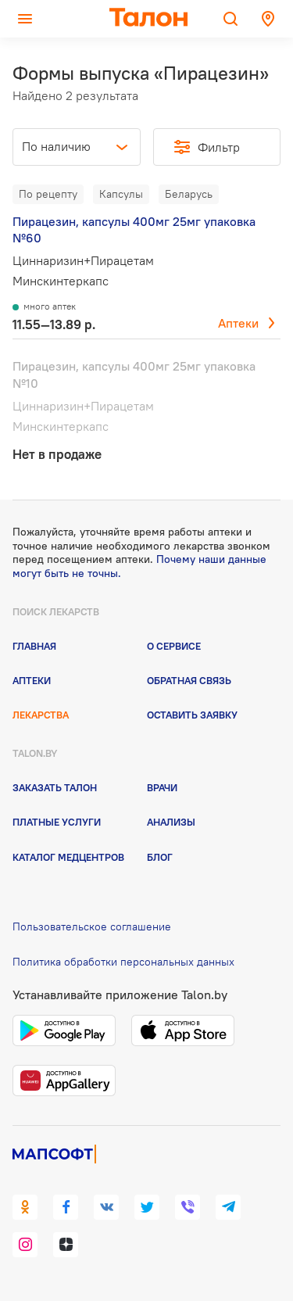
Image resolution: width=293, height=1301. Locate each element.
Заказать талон (55, 787)
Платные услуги (57, 821)
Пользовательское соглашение (92, 926)
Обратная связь (189, 680)
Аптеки (238, 323)
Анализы (171, 821)
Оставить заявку (192, 714)
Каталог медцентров (68, 857)
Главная (34, 646)
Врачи (162, 787)
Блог (160, 857)
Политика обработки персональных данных (123, 962)
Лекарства (41, 714)
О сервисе (174, 646)
